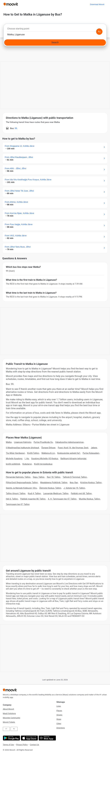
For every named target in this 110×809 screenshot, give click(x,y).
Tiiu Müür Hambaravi (15, 453)
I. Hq (27, 458)
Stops (58, 719)
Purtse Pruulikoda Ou (43, 442)
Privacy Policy (22, 745)
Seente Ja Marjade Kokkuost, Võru (21, 488)
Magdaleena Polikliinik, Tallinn (53, 482)
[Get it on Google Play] (11, 738)
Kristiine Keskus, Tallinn (91, 482)
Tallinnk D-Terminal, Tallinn (75, 477)
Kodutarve (27, 464)
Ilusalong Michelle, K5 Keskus (44, 458)
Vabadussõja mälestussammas (69, 442)
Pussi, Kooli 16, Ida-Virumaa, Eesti (73, 447)
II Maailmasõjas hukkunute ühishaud (22, 447)
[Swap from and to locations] (99, 31)
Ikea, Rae (74, 482)
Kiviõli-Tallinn (33, 453)
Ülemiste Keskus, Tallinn (50, 488)
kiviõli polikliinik (13, 464)
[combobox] (55, 29)
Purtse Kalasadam (91, 453)
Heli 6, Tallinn (12, 499)
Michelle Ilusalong (14, 458)
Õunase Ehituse (48, 447)
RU (14, 729)
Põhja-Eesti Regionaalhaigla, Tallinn (22, 482)
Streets (59, 715)
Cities (58, 723)
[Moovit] (10, 4)
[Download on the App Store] (29, 738)
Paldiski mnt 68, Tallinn (81, 493)
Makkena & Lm (48, 453)
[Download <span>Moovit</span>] (97, 4)
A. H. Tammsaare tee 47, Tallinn (62, 499)
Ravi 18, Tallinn (53, 477)
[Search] (55, 42)
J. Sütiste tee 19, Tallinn (74, 488)
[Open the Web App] (47, 738)
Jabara (94, 447)
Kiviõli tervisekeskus (43, 464)
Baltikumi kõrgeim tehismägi (73, 458)
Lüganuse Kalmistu (22, 442)
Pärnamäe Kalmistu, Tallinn (18, 477)
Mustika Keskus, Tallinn (89, 499)
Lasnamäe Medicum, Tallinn (55, 493)
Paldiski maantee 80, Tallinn (33, 499)
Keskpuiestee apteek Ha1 (68, 453)
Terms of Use (8, 745)
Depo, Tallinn (39, 477)
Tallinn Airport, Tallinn (15, 493)
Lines (58, 706)
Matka (9, 442)
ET (6, 729)
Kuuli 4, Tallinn (34, 493)
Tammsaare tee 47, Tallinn (18, 504)
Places (59, 711)
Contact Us (34, 745)
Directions (60, 728)
